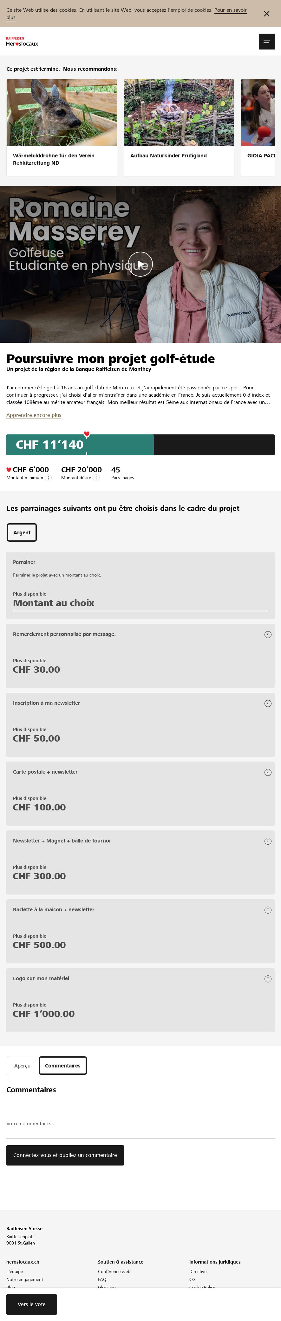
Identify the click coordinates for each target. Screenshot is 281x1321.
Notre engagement (24, 1279)
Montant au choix (54, 603)
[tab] (22, 532)
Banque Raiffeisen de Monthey (113, 369)
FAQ (102, 1279)
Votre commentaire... (30, 1123)
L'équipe (14, 1271)
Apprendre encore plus (33, 415)
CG (192, 1279)
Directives (198, 1271)
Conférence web (114, 1271)
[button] (267, 42)
